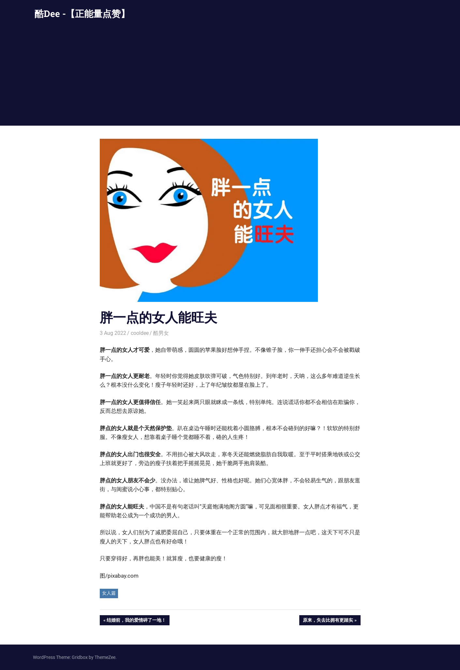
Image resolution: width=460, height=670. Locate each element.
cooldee (140, 333)
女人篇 (109, 593)
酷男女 (161, 333)
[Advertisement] (230, 76)
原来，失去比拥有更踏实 (328, 620)
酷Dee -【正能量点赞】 (82, 14)
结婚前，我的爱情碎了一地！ (136, 620)
